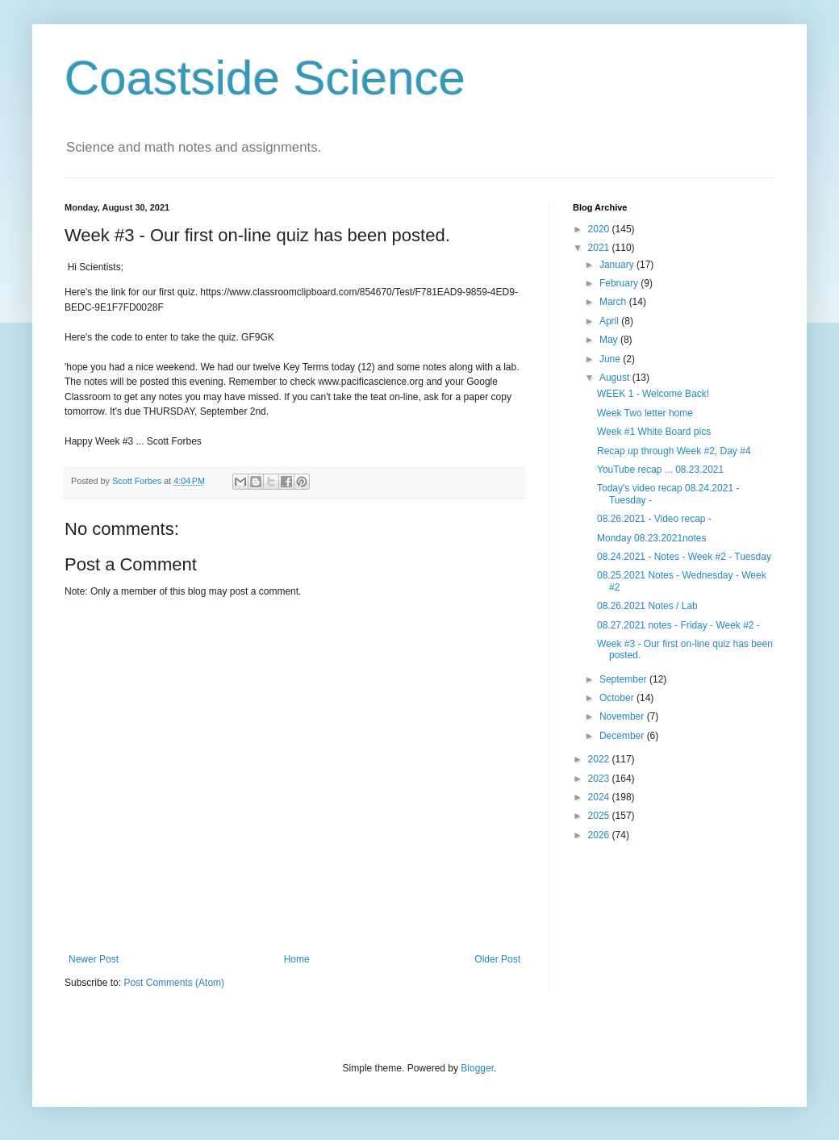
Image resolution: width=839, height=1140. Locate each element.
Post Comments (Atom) (173, 982)
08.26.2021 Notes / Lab (647, 606)
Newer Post (94, 959)
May (609, 339)
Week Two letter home (645, 413)
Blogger (477, 1068)
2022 (600, 759)
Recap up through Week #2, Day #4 (674, 451)
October (618, 698)
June (611, 359)
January (618, 264)
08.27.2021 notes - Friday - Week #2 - (678, 625)
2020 (600, 229)
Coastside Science (265, 78)
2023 (600, 778)
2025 (600, 815)
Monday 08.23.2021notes (651, 538)
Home (297, 959)
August (615, 377)
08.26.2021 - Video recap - (654, 518)
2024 (600, 797)
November (623, 716)
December (623, 735)
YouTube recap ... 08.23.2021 (660, 469)
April (610, 321)
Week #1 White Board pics (654, 431)
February (620, 283)
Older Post (497, 959)
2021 (600, 247)
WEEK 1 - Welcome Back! (653, 393)
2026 (600, 835)
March (614, 301)
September (624, 679)
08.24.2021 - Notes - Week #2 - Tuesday (684, 556)
